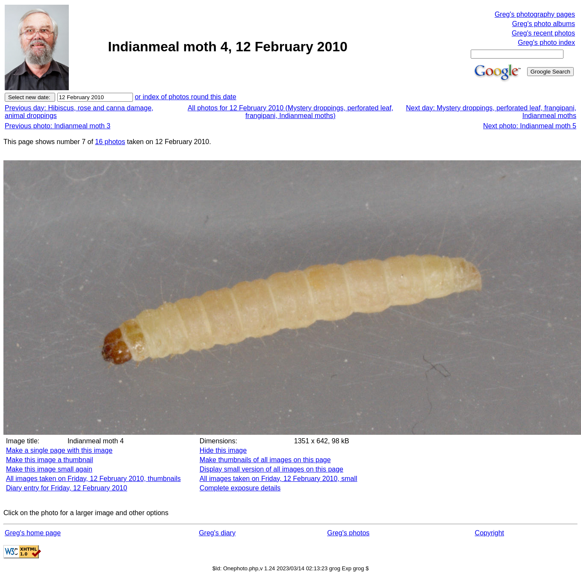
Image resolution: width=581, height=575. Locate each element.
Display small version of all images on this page (271, 469)
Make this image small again (49, 469)
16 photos (110, 141)
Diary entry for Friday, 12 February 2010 (66, 488)
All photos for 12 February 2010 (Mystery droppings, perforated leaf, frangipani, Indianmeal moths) (290, 111)
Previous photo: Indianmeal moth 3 (57, 126)
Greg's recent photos (543, 33)
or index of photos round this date (185, 96)
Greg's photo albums (543, 23)
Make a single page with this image (59, 450)
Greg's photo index (546, 42)
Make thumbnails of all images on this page (265, 459)
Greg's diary (217, 533)
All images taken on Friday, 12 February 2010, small (278, 478)
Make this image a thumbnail (49, 459)
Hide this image (223, 450)
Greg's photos (348, 533)
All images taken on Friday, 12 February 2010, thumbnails (93, 478)
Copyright (489, 533)
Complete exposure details (240, 488)
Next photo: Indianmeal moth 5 (529, 126)
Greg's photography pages (535, 14)
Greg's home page (33, 533)
